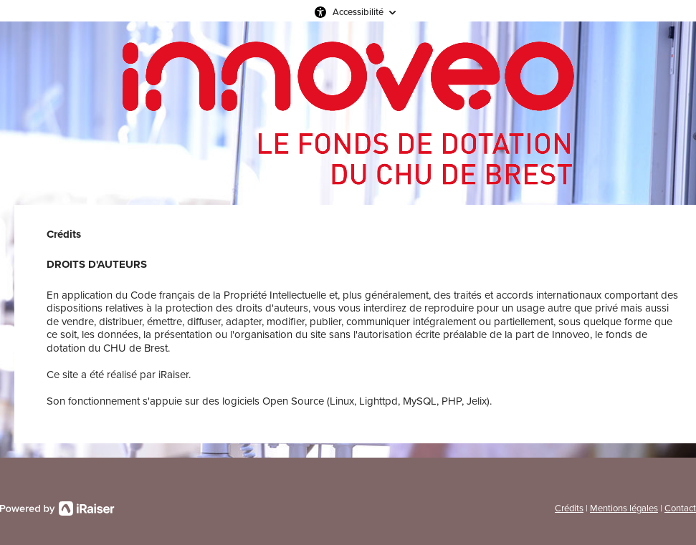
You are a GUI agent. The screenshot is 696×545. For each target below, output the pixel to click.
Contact (680, 508)
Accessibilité (358, 12)
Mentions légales (624, 508)
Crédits (569, 508)
